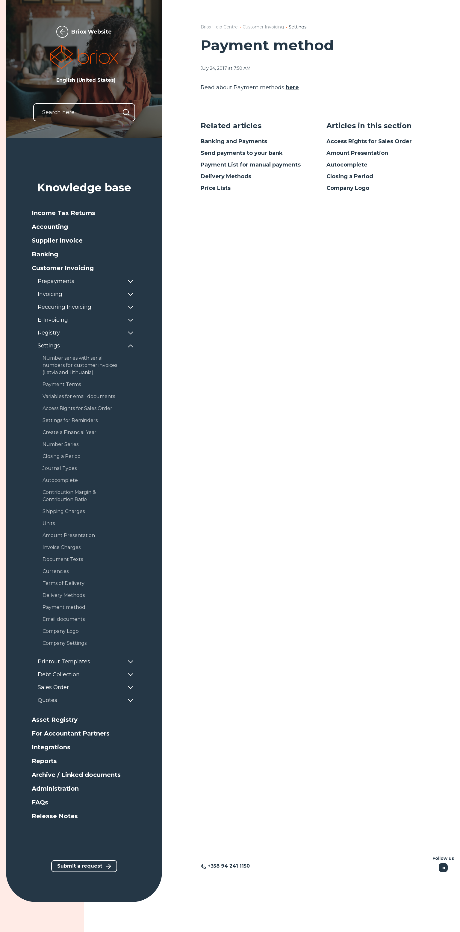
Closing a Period (349, 176)
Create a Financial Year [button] (69, 432)
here (292, 87)
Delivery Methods (226, 176)
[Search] (126, 112)
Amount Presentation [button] (69, 535)
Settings (297, 27)
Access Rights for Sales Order (369, 141)
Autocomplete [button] (60, 480)
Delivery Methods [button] (64, 595)
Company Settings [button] (65, 643)
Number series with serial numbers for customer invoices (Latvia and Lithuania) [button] (80, 365)
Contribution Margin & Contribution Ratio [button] (69, 495)
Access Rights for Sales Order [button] (77, 408)
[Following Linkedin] (443, 867)
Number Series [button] (60, 444)
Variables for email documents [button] (79, 396)
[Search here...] (84, 112)
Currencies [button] (56, 571)
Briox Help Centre (219, 27)
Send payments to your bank (242, 153)
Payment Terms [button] (62, 384)
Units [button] (49, 523)
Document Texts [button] (63, 559)
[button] (84, 213)
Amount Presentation (357, 153)
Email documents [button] (64, 619)
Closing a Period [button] (62, 456)
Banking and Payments (234, 141)
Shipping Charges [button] (64, 511)
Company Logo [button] (61, 631)
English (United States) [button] (86, 80)
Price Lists (216, 188)
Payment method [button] (64, 607)
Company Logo (347, 188)
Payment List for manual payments (251, 164)
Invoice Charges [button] (62, 547)
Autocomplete (346, 164)
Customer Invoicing (263, 27)
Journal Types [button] (60, 468)
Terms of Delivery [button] (63, 583)
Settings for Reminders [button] (70, 420)
